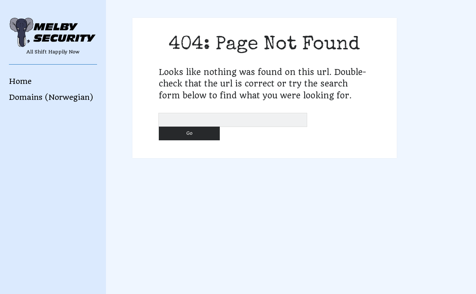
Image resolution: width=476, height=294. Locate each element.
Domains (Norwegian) (51, 97)
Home (20, 81)
